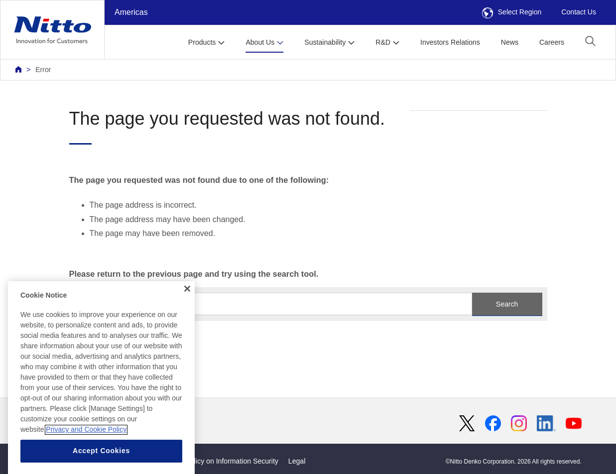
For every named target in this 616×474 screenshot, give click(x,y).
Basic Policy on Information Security (222, 461)
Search (507, 304)
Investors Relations (450, 42)
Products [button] (202, 42)
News (509, 42)
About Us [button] (260, 42)
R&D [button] (382, 42)
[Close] (187, 315)
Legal (296, 461)
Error (43, 70)
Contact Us (578, 12)
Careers (551, 42)
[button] (590, 41)
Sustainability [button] (325, 42)
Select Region (512, 12)
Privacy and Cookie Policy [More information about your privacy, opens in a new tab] (86, 456)
